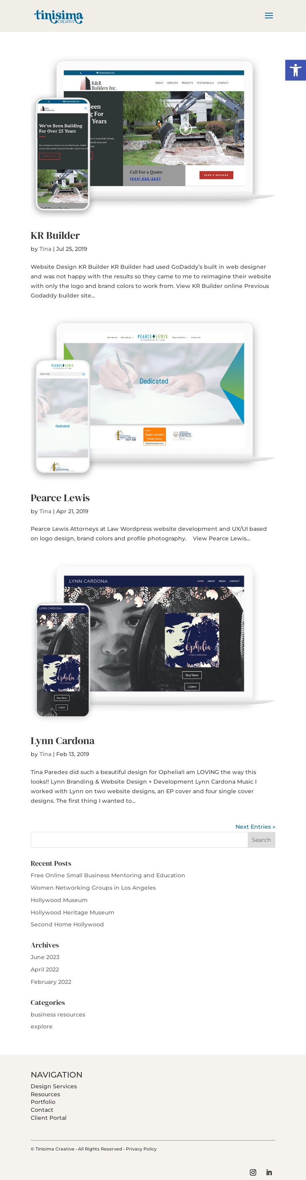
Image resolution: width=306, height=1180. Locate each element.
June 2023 (45, 957)
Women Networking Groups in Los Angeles (93, 887)
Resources (45, 1094)
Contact (42, 1109)
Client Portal (49, 1117)
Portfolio (43, 1101)
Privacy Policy (141, 1149)
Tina (45, 248)
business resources (58, 1014)
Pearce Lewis (60, 498)
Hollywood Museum (59, 900)
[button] (295, 70)
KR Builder (55, 235)
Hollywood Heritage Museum (72, 912)
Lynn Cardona (62, 740)
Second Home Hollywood (67, 924)
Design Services (54, 1086)
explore (42, 1026)
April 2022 (45, 969)
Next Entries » (255, 826)
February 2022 (51, 981)
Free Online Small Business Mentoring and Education (108, 875)
